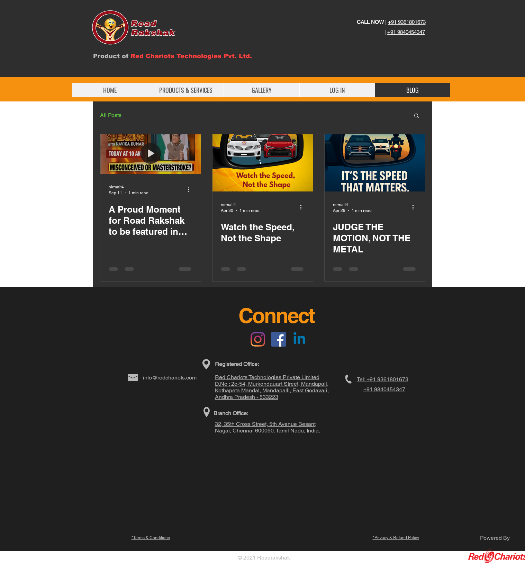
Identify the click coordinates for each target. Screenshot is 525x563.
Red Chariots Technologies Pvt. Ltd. (191, 56)
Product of (111, 56)
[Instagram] (258, 339)
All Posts (110, 115)
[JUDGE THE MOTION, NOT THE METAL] (375, 162)
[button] (416, 116)
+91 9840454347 (406, 32)
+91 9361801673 (407, 22)
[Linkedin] (299, 339)
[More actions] (191, 189)
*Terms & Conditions (151, 537)
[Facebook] (278, 339)
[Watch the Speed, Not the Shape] (262, 162)
